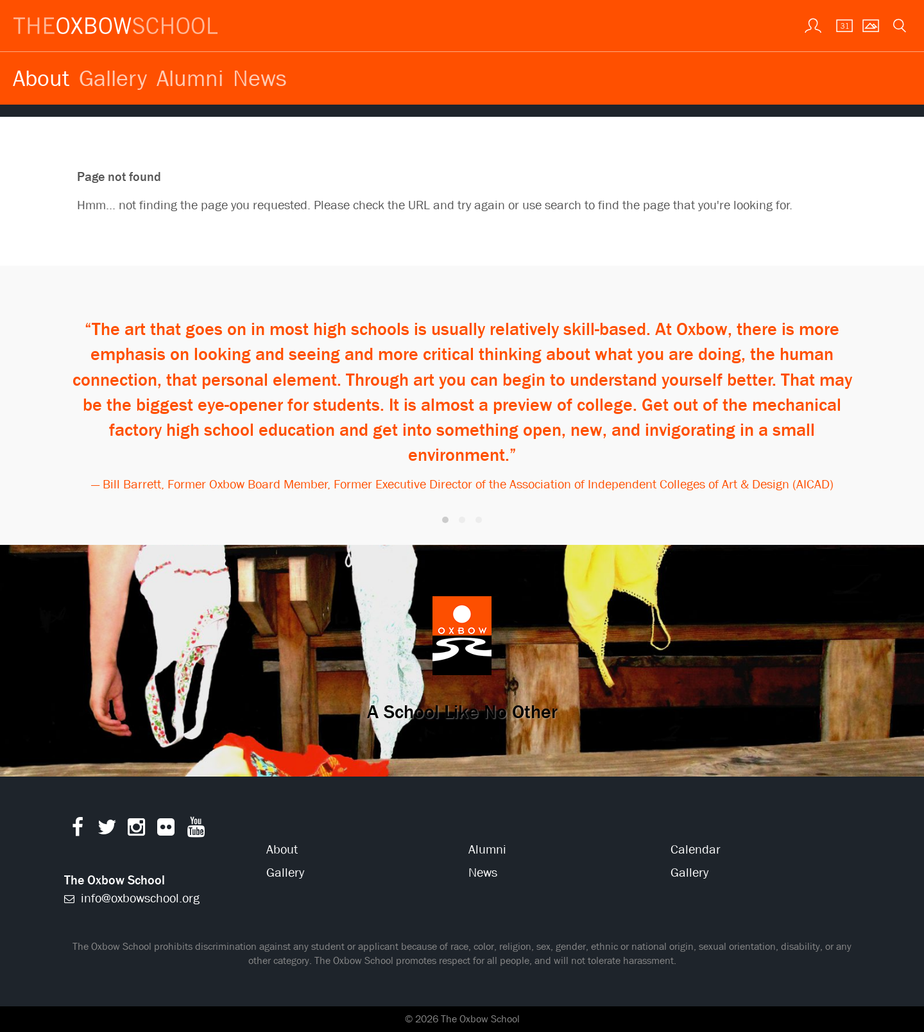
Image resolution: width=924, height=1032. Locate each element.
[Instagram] (136, 830)
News (260, 77)
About (41, 77)
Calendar (696, 849)
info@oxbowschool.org (132, 898)
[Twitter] (107, 830)
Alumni (190, 77)
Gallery (113, 77)
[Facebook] (77, 830)
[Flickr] (166, 830)
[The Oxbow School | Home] (115, 25)
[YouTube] (196, 830)
